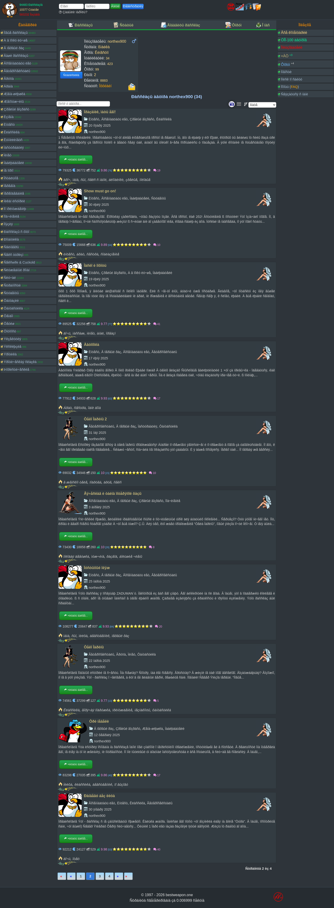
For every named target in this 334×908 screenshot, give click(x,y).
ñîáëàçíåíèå (110, 254)
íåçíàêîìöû (142, 710)
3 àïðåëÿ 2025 (99, 507)
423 (110, 64)
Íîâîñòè (286, 72)
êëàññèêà (82, 784)
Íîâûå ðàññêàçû (16, 33)
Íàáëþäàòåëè (14, 163)
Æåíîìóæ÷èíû (14, 101)
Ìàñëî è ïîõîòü (95, 265)
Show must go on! (100, 191)
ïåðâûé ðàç (120, 636)
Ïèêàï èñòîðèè (14, 201)
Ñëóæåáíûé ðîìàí (17, 270)
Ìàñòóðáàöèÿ (14, 147)
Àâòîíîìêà (91, 345)
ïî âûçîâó (121, 784)
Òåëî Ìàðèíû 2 (95, 419)
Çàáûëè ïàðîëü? (73, 12)
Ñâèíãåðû (11, 247)
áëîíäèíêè (116, 180)
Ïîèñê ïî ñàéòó (291, 79)
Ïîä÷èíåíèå (11, 216)
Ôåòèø (9, 323)
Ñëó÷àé (10, 278)
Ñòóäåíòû (11, 293)
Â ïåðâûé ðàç (14, 48)
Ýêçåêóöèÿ (12, 339)
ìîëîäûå (145, 180)
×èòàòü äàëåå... (76, 159)
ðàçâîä (111, 556)
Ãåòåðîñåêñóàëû (17, 71)
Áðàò (68, 408)
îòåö (76, 859)
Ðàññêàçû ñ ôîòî (16, 232)
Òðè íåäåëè (99, 721)
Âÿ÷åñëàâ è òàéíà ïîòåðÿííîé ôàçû (112, 494)
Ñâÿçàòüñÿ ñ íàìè (294, 94)
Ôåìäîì (8, 316)
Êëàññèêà (11, 132)
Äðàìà (8, 86)
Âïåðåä (119, 876)
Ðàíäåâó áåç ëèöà (99, 796)
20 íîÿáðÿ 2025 (99, 125)
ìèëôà (83, 636)
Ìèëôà (68, 784)
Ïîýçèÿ (8, 224)
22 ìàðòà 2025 (99, 661)
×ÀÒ (284, 56)
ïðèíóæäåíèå (122, 710)
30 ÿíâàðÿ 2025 (100, 809)
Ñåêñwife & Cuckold (19, 262)
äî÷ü (67, 333)
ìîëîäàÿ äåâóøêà (76, 556)
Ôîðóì (285, 64)
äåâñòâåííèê (99, 636)
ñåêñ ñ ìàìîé (97, 180)
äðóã (107, 482)
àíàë (100, 333)
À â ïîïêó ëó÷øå (15, 40)
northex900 (97, 132)
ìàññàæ (79, 333)
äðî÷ (67, 180)
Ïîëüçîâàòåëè (291, 47)
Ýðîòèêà (10, 354)
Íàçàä (71, 876)
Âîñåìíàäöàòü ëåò (17, 63)
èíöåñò (69, 254)
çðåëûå (131, 180)
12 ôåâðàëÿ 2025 (107, 735)
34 (107, 58)
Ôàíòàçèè (11, 301)
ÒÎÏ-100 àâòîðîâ (294, 40)
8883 (104, 80)
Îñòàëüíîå (11, 178)
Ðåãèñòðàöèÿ (133, 6)
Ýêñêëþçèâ (12, 346)
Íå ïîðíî (8, 170)
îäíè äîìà (94, 408)
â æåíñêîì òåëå (75, 482)
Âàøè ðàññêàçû (16, 56)
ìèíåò (91, 333)
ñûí (83, 180)
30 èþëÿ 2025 (99, 204)
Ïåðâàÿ (62, 876)
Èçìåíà (9, 117)
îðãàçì (111, 333)
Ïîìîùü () (290, 87)
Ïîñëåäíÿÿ (128, 876)
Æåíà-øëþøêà (14, 94)
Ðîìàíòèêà (11, 239)
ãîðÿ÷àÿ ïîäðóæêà (96, 710)
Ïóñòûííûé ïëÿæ (97, 568)
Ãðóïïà (9, 78)
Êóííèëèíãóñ (13, 140)
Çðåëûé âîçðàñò (16, 109)
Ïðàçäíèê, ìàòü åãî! (100, 112)
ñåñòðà (92, 254)
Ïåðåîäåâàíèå (14, 193)
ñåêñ (118, 482)
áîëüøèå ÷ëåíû (130, 556)
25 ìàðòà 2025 (99, 581)
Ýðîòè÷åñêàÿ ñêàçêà (20, 362)
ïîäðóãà (95, 482)
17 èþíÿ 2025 (98, 358)
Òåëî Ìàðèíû (94, 647)
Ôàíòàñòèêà (13, 308)
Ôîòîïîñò (10, 331)
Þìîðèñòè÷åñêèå (16, 369)
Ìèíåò (7, 155)
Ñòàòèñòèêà (71, 75)
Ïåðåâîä (9, 186)
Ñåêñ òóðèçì (13, 255)
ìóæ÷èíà (97, 556)
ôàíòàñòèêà (161, 710)
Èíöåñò (9, 124)
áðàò (80, 254)
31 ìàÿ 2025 (97, 433)
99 (97, 69)
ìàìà (76, 180)
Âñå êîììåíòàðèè (294, 33)
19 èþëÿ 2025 (99, 279)
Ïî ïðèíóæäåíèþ (15, 209)
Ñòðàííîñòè (12, 285)
